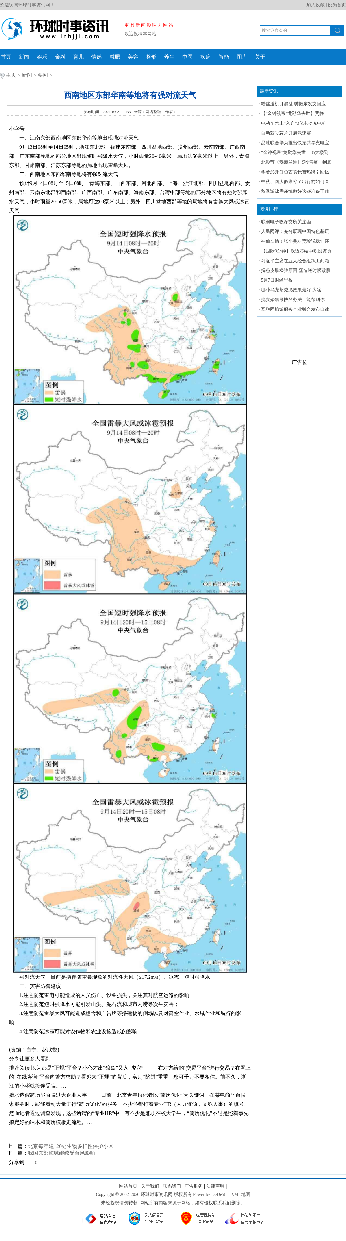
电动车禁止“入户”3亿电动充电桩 (293, 123)
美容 (133, 57)
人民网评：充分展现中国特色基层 (295, 231)
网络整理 (154, 112)
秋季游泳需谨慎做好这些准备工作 (295, 191)
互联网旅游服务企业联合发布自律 (295, 309)
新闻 (24, 57)
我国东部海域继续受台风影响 (61, 1153)
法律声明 (215, 1186)
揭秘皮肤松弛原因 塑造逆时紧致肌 (295, 270)
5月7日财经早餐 (277, 280)
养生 (169, 57)
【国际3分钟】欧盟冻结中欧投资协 (296, 251)
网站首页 (128, 1186)
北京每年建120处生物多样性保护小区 (70, 1146)
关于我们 (150, 1186)
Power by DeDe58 (209, 1194)
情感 (96, 57)
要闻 (43, 75)
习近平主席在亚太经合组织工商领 (295, 260)
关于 (260, 57)
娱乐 (42, 57)
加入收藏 (315, 5)
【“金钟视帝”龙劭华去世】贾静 (292, 113)
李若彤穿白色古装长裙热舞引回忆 (295, 172)
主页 (11, 75)
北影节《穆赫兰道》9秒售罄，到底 (296, 162)
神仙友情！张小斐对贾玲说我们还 (295, 241)
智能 (224, 57)
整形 (151, 57)
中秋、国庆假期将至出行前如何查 (295, 181)
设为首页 (337, 5)
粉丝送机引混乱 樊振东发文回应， (295, 103)
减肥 (115, 57)
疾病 (205, 57)
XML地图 (240, 1194)
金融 (60, 57)
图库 (242, 57)
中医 (187, 57)
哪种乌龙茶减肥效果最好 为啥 (291, 289)
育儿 (78, 57)
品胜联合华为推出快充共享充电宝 (295, 142)
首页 (6, 57)
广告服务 (194, 1186)
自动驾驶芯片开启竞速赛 (286, 133)
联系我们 (172, 1186)
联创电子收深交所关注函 (286, 221)
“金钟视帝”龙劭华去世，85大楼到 (294, 152)
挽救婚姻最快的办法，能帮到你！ (295, 299)
